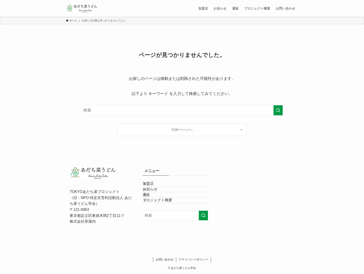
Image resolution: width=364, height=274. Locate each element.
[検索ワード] (182, 110)
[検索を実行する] (278, 110)
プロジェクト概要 (163, 219)
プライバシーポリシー (193, 259)
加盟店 (153, 186)
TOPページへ (181, 130)
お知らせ (155, 197)
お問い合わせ (165, 259)
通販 (152, 208)
